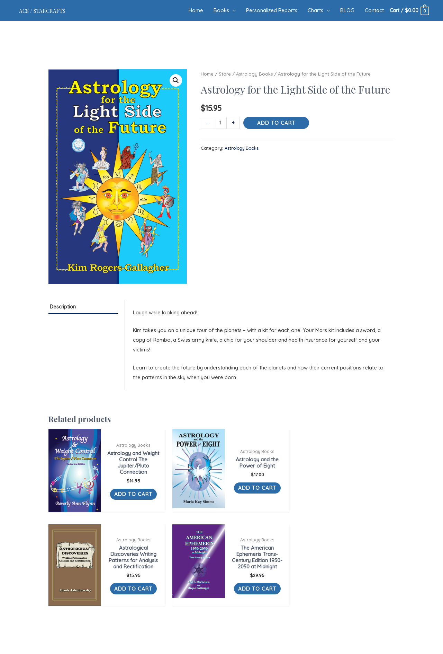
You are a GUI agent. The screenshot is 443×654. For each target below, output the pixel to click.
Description (66, 307)
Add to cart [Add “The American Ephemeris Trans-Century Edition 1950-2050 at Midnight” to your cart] (371, 506)
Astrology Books (255, 74)
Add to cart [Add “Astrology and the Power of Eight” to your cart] (195, 497)
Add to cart (277, 123)
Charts (220, 601)
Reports (201, 601)
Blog (235, 601)
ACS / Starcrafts (49, 10)
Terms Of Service (263, 601)
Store (225, 74)
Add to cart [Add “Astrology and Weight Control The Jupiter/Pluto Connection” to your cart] (106, 503)
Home (207, 74)
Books (183, 601)
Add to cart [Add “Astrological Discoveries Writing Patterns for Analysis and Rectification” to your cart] (283, 506)
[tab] (83, 307)
